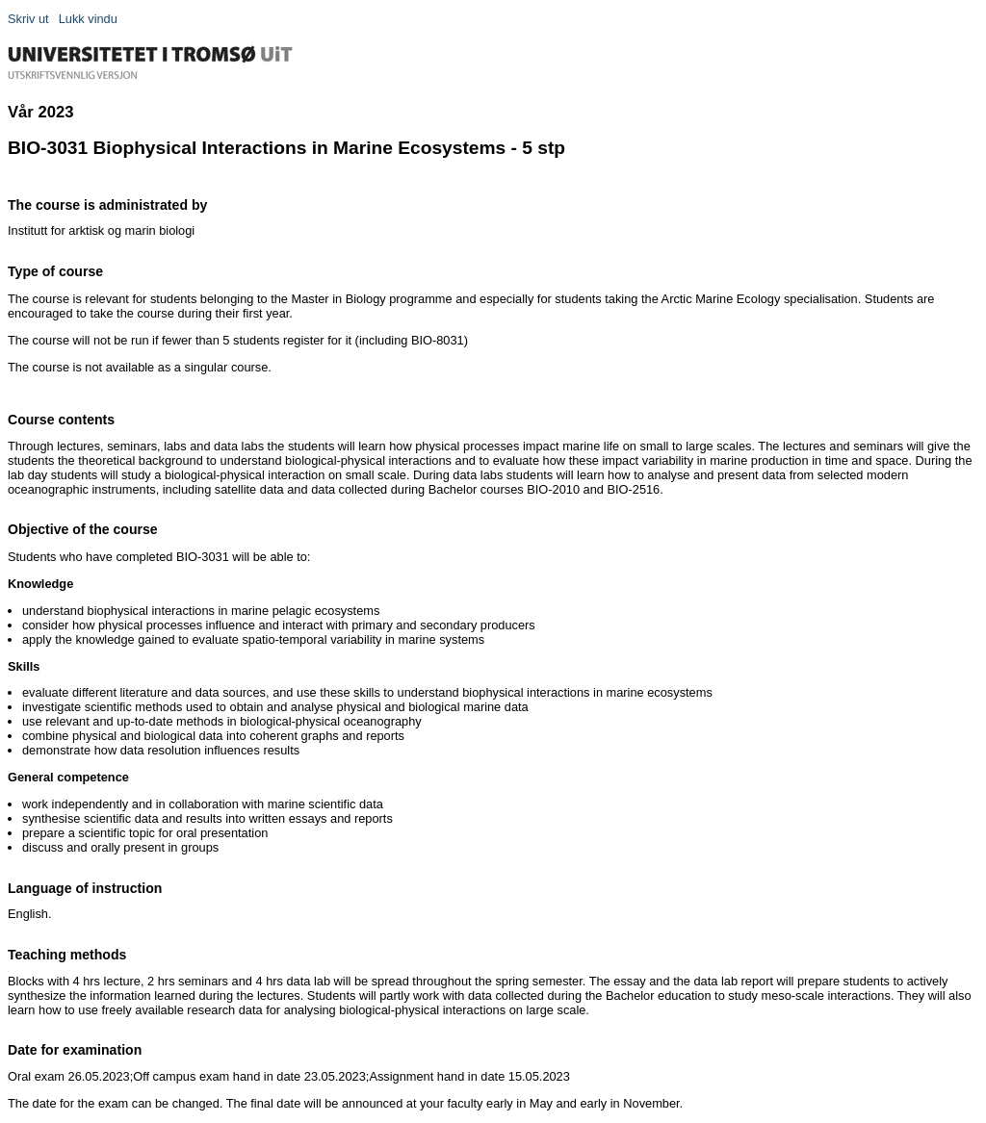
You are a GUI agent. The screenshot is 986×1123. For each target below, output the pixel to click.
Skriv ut (28, 19)
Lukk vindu (88, 19)
